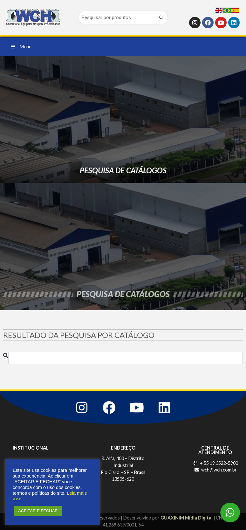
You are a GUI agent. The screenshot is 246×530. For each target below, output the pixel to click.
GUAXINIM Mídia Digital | (188, 517)
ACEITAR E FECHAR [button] (38, 510)
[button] (21, 46)
